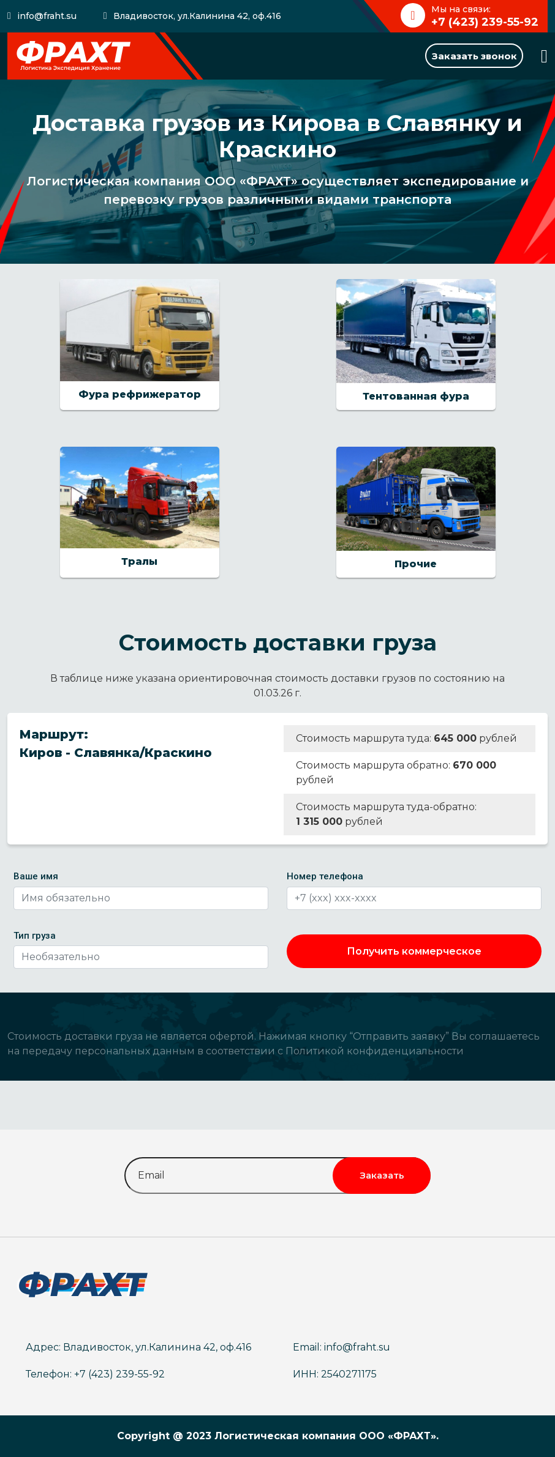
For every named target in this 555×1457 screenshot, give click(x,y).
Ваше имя (35, 876)
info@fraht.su (47, 15)
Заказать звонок (474, 56)
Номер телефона (325, 876)
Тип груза (34, 935)
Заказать (382, 1175)
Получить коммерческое (414, 951)
